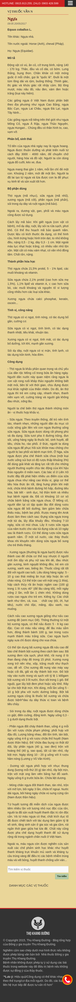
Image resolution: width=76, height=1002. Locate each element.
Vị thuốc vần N (20, 11)
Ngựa (12, 19)
